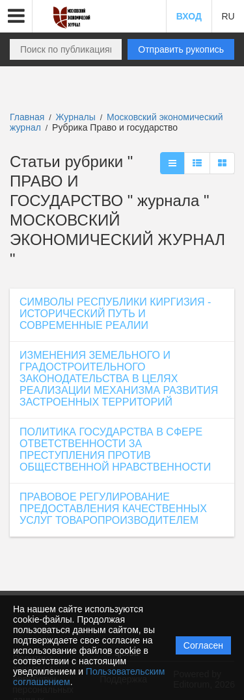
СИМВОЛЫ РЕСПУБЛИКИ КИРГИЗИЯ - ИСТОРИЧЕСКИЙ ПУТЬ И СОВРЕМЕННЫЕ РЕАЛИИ (115, 313)
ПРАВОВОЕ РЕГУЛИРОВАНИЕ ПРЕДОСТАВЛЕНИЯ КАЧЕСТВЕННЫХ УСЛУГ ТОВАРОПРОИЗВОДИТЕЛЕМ (113, 508)
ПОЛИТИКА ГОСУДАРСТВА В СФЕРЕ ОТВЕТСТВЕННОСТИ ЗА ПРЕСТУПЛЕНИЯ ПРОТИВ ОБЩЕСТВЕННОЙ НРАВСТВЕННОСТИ (115, 449)
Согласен (203, 645)
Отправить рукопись (181, 49)
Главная (27, 117)
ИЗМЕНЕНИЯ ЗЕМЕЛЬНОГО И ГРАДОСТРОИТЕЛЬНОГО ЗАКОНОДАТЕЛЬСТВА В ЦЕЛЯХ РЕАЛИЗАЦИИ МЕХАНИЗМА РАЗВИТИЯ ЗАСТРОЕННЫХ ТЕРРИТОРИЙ (119, 379)
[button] (16, 16)
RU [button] (227, 16)
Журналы (76, 117)
